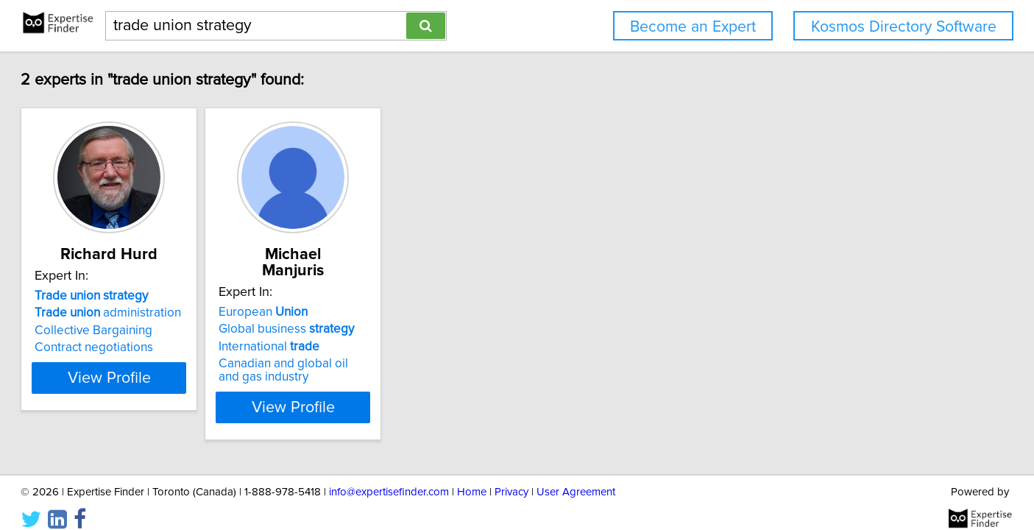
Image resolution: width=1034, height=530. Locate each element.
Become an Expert (693, 27)
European (355, 296)
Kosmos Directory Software (903, 27)
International (361, 330)
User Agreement (576, 476)
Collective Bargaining (149, 330)
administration (163, 312)
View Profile (182, 391)
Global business (378, 312)
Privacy (511, 476)
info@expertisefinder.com (389, 476)
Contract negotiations (149, 347)
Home (471, 476)
